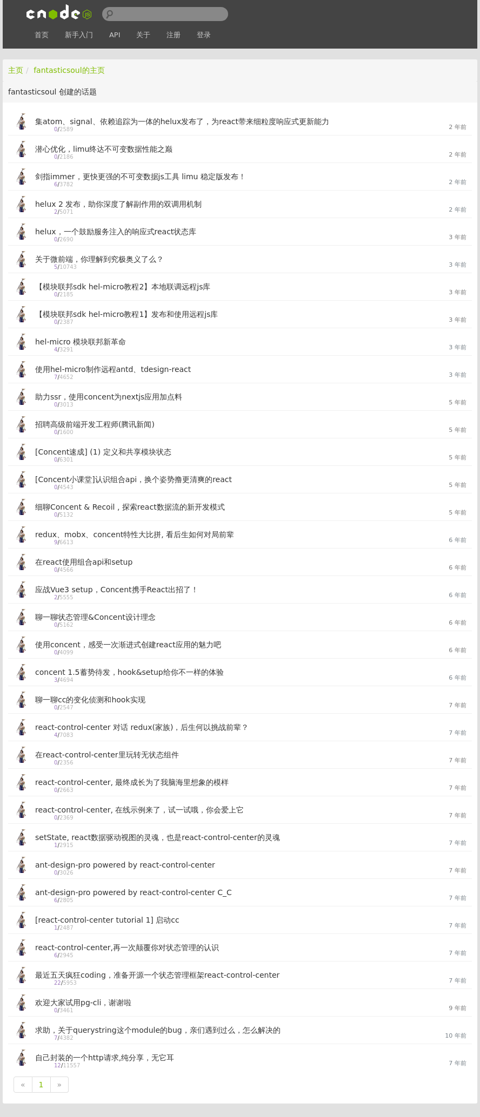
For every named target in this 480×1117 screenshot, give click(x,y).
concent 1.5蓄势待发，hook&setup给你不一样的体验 (129, 672)
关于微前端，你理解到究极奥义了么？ (99, 259)
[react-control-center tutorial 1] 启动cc (107, 920)
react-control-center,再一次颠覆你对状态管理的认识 (127, 947)
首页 (42, 35)
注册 (173, 35)
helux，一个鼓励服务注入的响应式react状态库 (115, 231)
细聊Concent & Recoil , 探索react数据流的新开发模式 (130, 507)
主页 (15, 70)
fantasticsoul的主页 (69, 70)
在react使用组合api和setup (83, 562)
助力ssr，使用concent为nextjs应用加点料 (108, 396)
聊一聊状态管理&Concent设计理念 (95, 617)
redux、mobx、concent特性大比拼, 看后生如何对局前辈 (134, 534)
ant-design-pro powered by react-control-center (125, 865)
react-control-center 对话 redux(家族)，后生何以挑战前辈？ (142, 727)
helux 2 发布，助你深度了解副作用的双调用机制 (118, 204)
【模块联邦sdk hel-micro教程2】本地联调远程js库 (123, 286)
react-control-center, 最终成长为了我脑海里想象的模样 (132, 782)
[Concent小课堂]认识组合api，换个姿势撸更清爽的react (133, 479)
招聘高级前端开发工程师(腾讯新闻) (95, 424)
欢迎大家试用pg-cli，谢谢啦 (83, 1002)
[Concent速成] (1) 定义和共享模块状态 (103, 452)
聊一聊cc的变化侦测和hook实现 (90, 699)
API (115, 35)
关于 (143, 35)
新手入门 (79, 35)
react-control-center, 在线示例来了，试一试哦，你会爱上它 (139, 809)
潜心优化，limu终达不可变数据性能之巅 (103, 149)
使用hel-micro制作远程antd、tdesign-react (113, 369)
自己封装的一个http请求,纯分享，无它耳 (104, 1057)
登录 (204, 35)
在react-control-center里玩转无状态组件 (107, 754)
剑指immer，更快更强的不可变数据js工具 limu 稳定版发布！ (140, 176)
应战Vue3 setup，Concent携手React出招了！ (116, 589)
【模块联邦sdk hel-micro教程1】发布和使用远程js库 (126, 314)
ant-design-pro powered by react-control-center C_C (133, 892)
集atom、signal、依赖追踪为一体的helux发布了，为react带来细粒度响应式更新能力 (182, 121)
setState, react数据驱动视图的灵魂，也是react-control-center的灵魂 (157, 837)
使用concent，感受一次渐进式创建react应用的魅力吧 (128, 644)
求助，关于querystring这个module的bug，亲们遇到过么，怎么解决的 (158, 1030)
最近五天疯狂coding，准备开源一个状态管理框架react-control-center (157, 975)
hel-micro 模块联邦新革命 (80, 341)
